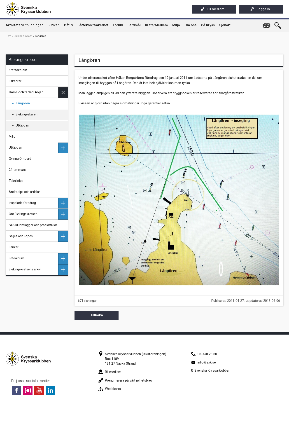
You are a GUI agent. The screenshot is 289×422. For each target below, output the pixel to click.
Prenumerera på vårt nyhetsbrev (125, 380)
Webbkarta (109, 389)
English (267, 24)
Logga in (260, 9)
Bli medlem (212, 9)
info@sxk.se (203, 362)
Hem (8, 36)
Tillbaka (96, 315)
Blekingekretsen (23, 36)
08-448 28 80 (204, 354)
